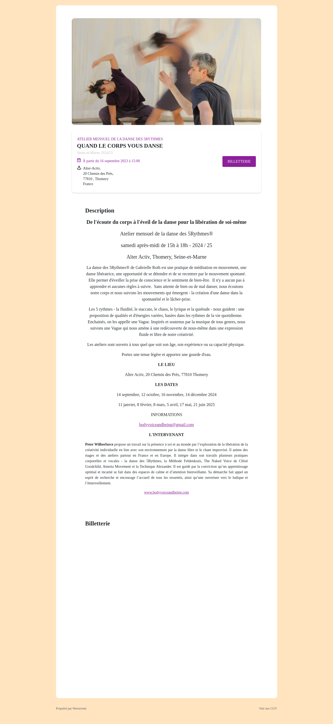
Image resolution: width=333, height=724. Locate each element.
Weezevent (79, 708)
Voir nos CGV (268, 708)
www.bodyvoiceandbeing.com (166, 492)
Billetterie (239, 161)
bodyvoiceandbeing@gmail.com (166, 424)
